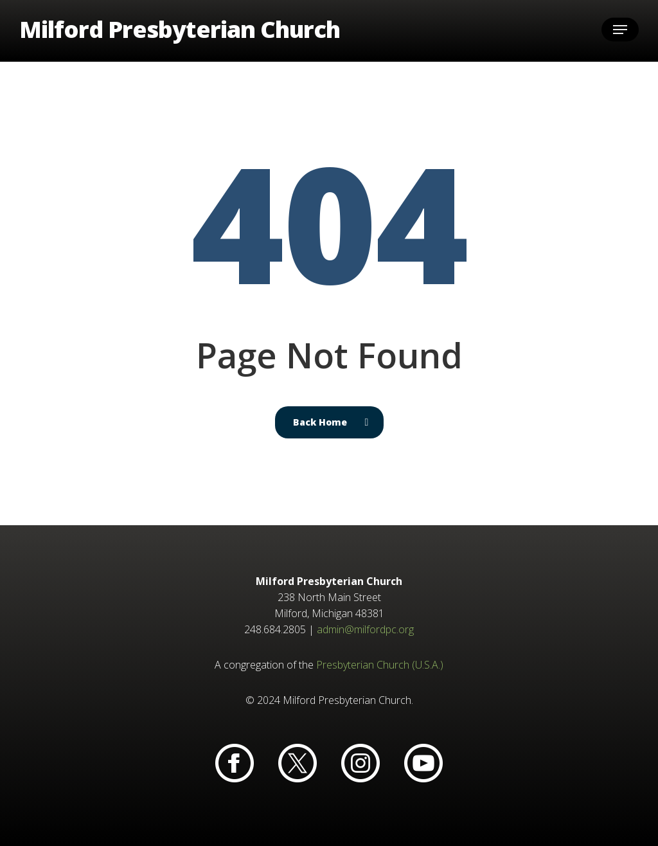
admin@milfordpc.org (365, 629)
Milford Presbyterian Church (179, 30)
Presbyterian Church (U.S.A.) (379, 665)
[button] (620, 31)
